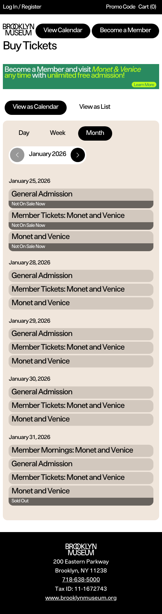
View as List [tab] (95, 107)
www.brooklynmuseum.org (80, 598)
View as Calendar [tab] (36, 107)
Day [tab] (24, 133)
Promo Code (120, 7)
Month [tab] (95, 133)
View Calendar (63, 31)
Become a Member (125, 31)
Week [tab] (57, 133)
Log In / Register (22, 7)
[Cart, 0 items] (147, 7)
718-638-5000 (81, 580)
